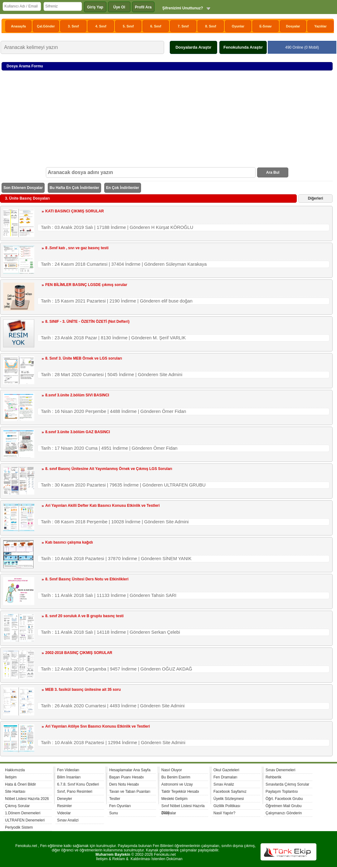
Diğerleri (315, 198)
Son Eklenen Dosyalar (23, 188)
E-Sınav (265, 26)
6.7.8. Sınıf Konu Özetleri (78, 784)
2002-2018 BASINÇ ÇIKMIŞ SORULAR (78, 653)
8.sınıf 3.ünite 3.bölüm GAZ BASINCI (77, 432)
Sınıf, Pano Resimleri (74, 791)
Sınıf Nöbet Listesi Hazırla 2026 (183, 807)
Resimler (64, 806)
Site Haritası (15, 791)
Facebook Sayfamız (230, 791)
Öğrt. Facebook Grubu (284, 799)
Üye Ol (119, 7)
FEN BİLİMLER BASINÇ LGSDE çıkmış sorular (86, 285)
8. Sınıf (210, 26)
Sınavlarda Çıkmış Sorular (287, 784)
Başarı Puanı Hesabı (126, 777)
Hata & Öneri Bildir (20, 784)
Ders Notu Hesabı (124, 784)
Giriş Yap (95, 7)
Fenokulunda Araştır (243, 47)
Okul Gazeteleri (226, 770)
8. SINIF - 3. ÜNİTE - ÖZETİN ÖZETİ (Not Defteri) (87, 321)
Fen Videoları (68, 770)
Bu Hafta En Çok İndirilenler (74, 188)
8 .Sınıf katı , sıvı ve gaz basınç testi (77, 248)
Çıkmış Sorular (17, 806)
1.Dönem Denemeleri (22, 813)
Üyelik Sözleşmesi (228, 799)
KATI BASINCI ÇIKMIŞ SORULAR (74, 211)
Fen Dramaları (225, 777)
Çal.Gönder (46, 26)
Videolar (64, 813)
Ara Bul (273, 172)
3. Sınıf (73, 26)
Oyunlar (238, 26)
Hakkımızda (15, 770)
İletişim (11, 777)
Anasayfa (18, 26)
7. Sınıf (183, 26)
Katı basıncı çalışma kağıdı (69, 542)
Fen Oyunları (120, 806)
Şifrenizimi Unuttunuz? (182, 8)
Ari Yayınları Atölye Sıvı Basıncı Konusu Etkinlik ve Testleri (97, 726)
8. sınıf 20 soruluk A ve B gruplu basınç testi (84, 616)
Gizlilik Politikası (226, 806)
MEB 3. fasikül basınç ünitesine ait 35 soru (83, 689)
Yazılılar (320, 26)
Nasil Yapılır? (224, 813)
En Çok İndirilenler (122, 188)
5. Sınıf (128, 26)
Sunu (113, 813)
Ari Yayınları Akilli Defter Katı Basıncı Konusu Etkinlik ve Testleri (102, 505)
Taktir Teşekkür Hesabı (180, 791)
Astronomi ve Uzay (177, 784)
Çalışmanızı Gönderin (284, 813)
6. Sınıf (155, 26)
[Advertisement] (167, 120)
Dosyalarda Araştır (193, 47)
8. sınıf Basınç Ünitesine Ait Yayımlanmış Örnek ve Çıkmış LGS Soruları (108, 469)
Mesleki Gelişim (174, 799)
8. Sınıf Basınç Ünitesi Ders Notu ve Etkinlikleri (87, 579)
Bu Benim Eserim (175, 777)
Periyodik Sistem (19, 827)
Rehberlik (273, 777)
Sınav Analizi (68, 820)
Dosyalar (293, 26)
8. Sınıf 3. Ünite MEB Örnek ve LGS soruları (83, 358)
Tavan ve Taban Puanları (129, 791)
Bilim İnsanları (69, 777)
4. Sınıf (100, 26)
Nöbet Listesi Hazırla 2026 (27, 799)
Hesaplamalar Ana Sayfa (129, 770)
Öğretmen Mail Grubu (283, 806)
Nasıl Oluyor (171, 770)
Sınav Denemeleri (280, 770)
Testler (114, 799)
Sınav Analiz (223, 784)
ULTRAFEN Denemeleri (25, 820)
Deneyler (64, 799)
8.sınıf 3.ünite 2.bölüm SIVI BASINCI (77, 395)
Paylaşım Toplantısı (282, 791)
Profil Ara (143, 7)
